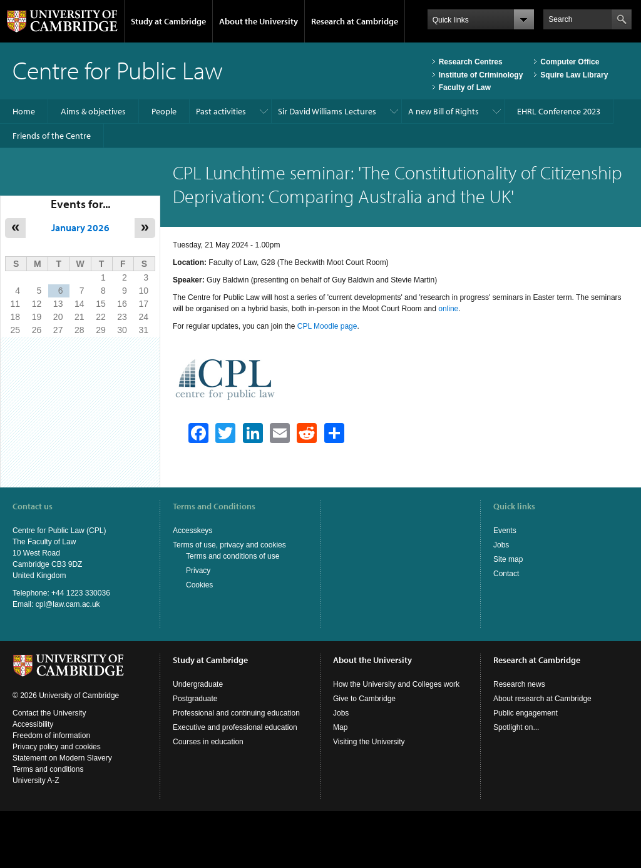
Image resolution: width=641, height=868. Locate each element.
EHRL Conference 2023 (558, 111)
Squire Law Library (574, 75)
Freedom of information (51, 735)
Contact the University (49, 713)
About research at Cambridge (542, 698)
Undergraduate (198, 684)
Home (24, 111)
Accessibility (33, 724)
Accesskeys (192, 530)
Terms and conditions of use (232, 556)
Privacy (198, 570)
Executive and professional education (235, 727)
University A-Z (36, 780)
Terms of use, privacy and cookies (229, 545)
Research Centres (471, 61)
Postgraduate (195, 698)
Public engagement (525, 713)
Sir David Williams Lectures (327, 111)
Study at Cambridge (168, 21)
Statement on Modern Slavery (62, 758)
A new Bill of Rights (443, 111)
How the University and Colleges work (396, 684)
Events (504, 530)
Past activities (221, 111)
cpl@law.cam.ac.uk (68, 604)
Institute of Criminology (481, 75)
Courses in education (208, 741)
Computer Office (569, 61)
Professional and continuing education (236, 713)
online (448, 308)
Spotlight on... (516, 727)
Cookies (199, 585)
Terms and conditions (48, 769)
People (164, 111)
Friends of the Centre (52, 135)
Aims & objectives (93, 111)
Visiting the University (369, 741)
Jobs (501, 545)
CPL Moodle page (327, 326)
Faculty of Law (465, 87)
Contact (506, 573)
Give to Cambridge (364, 698)
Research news (519, 684)
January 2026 (80, 227)
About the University (258, 21)
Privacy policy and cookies (57, 746)
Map (340, 727)
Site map (508, 559)
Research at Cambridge (354, 21)
